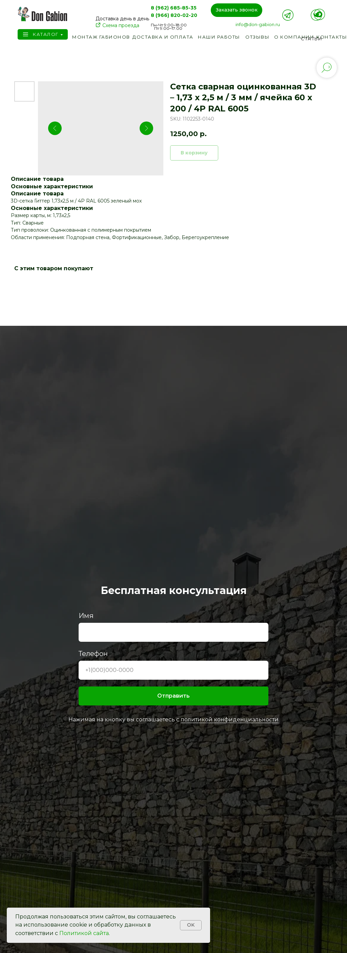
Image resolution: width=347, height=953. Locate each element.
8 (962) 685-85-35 (174, 8)
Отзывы (257, 37)
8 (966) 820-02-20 (174, 15)
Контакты (332, 37)
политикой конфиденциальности (230, 719)
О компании (294, 37)
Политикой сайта (84, 933)
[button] (236, 10)
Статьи (311, 38)
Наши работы (219, 37)
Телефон (93, 654)
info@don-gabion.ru (258, 24)
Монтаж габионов (101, 37)
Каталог (46, 34)
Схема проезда (120, 25)
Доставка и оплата (162, 37)
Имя (86, 616)
